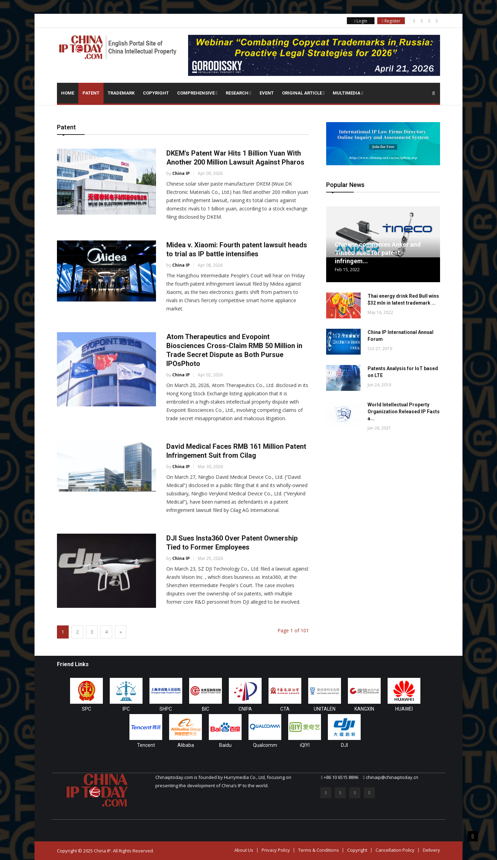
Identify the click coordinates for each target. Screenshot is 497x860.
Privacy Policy (276, 850)
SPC (86, 709)
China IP (181, 173)
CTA (285, 709)
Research (238, 93)
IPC (126, 709)
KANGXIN (364, 709)
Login (360, 21)
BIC (205, 709)
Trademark (121, 93)
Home (67, 93)
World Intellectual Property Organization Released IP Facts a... (404, 411)
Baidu (225, 745)
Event (267, 93)
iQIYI (305, 745)
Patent (90, 93)
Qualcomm (265, 745)
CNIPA (245, 709)
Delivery (431, 850)
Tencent (146, 745)
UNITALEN (324, 709)
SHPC (165, 709)
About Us (243, 850)
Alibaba (185, 745)
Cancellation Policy (395, 850)
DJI (344, 745)
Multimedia (348, 93)
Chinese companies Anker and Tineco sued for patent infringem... (378, 253)
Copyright (156, 93)
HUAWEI (404, 709)
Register (391, 21)
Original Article (303, 93)
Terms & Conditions (318, 850)
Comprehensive (197, 93)
